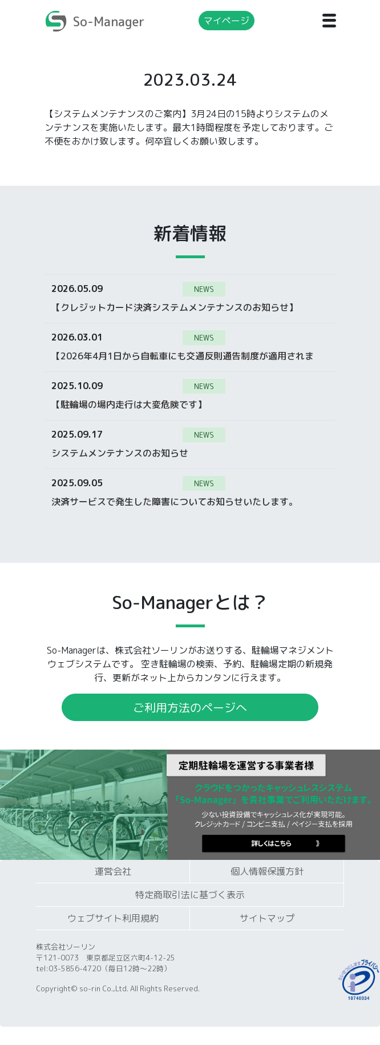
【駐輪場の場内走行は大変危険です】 (129, 404)
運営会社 (113, 871)
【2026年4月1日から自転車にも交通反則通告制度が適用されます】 (182, 355)
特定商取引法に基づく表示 (190, 894)
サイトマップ (267, 918)
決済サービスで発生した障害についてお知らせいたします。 (174, 501)
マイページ (226, 20)
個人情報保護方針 (267, 871)
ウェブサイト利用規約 (113, 918)
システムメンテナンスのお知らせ (119, 452)
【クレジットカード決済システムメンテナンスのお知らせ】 (174, 306)
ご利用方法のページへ (190, 707)
